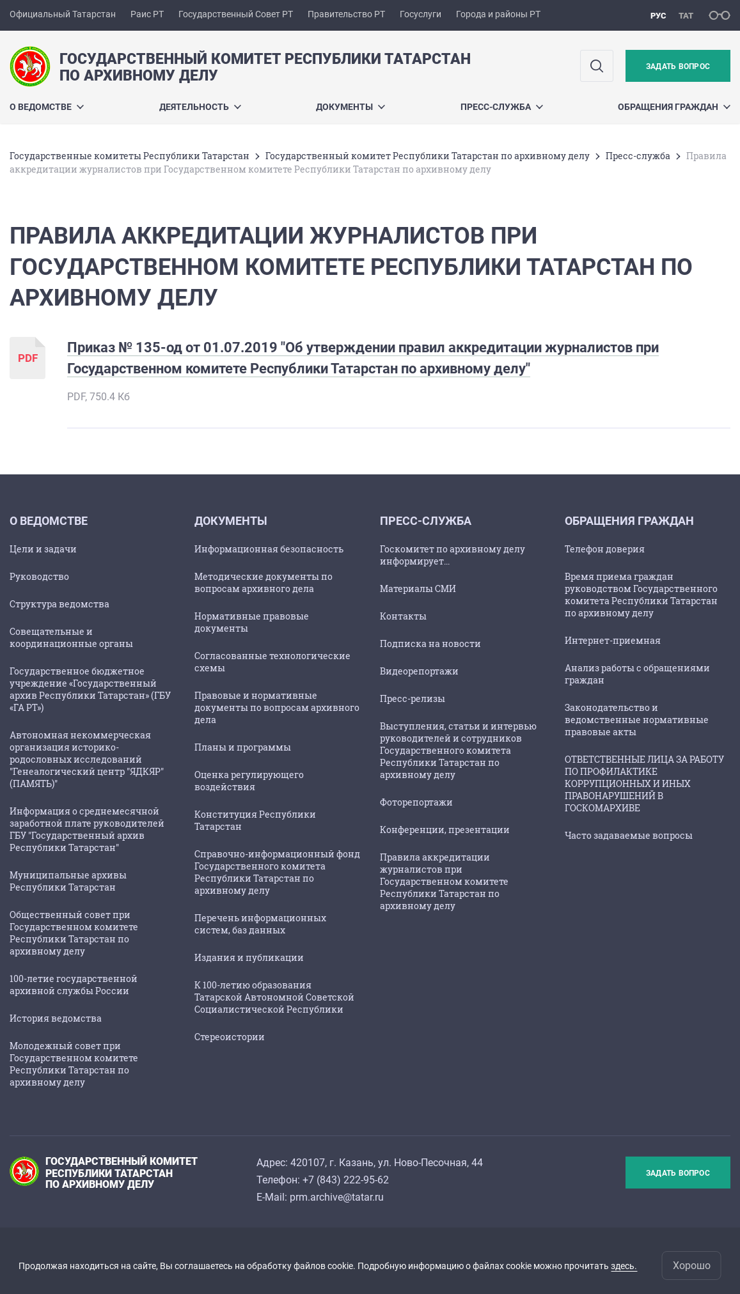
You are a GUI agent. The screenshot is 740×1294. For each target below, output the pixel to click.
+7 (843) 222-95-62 (346, 1180)
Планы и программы (242, 747)
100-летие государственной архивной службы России (74, 984)
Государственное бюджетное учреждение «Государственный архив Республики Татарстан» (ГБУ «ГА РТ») (90, 689)
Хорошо (692, 1265)
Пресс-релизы (412, 698)
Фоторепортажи (416, 802)
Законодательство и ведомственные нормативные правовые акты (637, 719)
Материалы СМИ (418, 588)
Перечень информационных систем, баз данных (260, 924)
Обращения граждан (674, 107)
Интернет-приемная (613, 640)
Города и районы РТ (498, 14)
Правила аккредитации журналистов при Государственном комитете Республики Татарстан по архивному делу (444, 881)
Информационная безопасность (268, 549)
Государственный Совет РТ (235, 14)
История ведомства (56, 1018)
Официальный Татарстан (63, 14)
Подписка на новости (430, 643)
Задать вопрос (678, 66)
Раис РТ (147, 14)
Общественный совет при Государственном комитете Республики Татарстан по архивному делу (74, 932)
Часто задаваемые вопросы (629, 835)
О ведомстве (47, 107)
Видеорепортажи (419, 671)
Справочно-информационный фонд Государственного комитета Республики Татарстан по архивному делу (277, 872)
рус (658, 15)
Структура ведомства (59, 604)
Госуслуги (420, 14)
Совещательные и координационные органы (71, 637)
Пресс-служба (502, 107)
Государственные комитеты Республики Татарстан (129, 156)
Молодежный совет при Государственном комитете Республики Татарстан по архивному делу (74, 1064)
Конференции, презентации (445, 829)
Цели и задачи (43, 549)
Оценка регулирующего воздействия (249, 780)
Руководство (39, 576)
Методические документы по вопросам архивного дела (263, 582)
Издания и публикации (249, 957)
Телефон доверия (605, 549)
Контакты (403, 616)
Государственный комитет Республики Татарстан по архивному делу (427, 156)
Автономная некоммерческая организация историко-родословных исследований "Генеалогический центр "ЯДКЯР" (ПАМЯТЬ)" (87, 759)
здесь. (624, 1266)
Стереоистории (229, 1037)
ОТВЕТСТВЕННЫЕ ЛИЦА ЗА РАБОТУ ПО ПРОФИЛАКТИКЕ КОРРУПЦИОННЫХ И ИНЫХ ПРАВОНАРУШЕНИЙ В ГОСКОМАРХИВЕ (644, 783)
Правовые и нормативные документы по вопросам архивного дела (276, 707)
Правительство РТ (346, 14)
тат (686, 15)
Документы (350, 107)
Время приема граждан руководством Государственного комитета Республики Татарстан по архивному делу (641, 594)
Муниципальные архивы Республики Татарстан (68, 881)
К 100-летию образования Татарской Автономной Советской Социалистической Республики (274, 997)
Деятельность (200, 107)
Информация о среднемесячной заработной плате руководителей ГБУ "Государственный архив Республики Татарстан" (87, 829)
